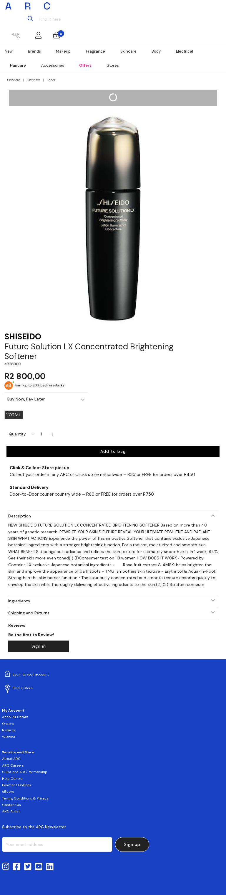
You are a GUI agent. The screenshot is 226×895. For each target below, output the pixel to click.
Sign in (38, 646)
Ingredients (19, 601)
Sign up (132, 844)
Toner (51, 80)
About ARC (11, 758)
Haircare (18, 65)
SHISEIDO (22, 336)
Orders (8, 723)
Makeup (63, 51)
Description (19, 516)
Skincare (128, 51)
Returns (8, 730)
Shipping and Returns (28, 613)
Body (156, 51)
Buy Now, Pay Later (26, 399)
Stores (113, 65)
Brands (34, 51)
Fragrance (95, 51)
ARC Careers (13, 765)
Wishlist (8, 737)
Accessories (52, 65)
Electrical (184, 51)
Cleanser (33, 80)
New (9, 51)
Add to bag (113, 451)
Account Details (15, 717)
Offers (85, 65)
